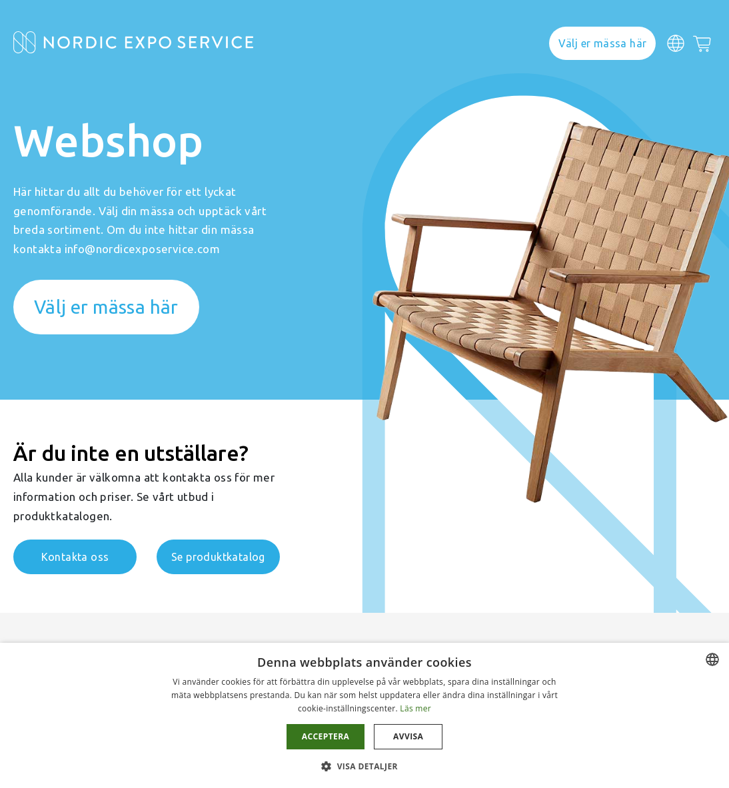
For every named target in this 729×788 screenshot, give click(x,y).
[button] (364, 765)
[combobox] (712, 659)
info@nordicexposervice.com (142, 248)
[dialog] (364, 715)
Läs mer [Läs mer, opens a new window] (415, 708)
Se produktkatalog (218, 557)
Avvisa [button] (408, 736)
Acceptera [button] (325, 736)
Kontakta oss (75, 557)
